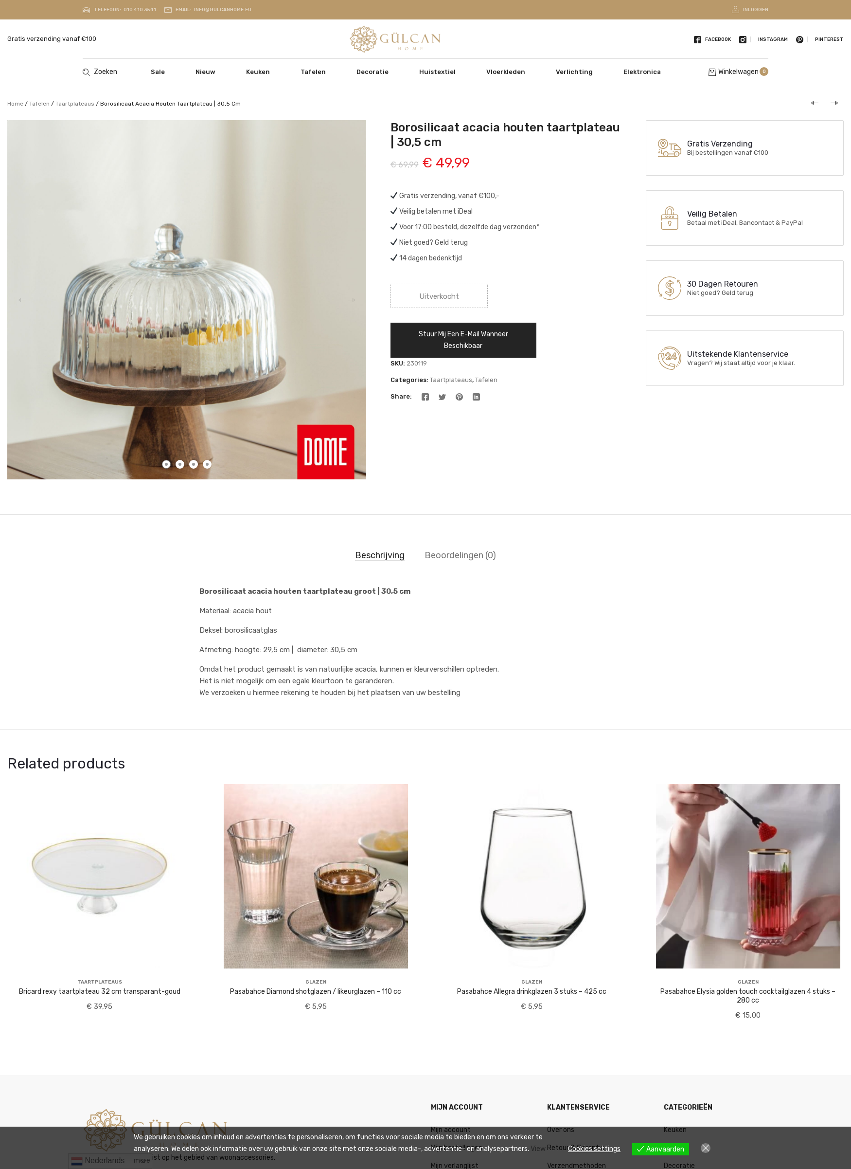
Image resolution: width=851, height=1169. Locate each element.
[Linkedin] (476, 396)
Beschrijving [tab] (380, 555)
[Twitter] (442, 396)
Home (15, 103)
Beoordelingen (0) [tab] (460, 555)
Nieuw (205, 71)
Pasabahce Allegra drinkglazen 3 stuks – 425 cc (531, 991)
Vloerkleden (505, 71)
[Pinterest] (459, 396)
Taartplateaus (74, 103)
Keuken (258, 71)
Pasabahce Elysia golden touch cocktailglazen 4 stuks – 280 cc (747, 996)
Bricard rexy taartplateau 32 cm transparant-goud (99, 991)
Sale (158, 71)
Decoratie (372, 71)
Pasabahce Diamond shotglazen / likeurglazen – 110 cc (315, 991)
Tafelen (313, 71)
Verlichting (574, 71)
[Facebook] (425, 396)
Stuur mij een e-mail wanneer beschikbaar (463, 340)
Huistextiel (437, 71)
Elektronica (642, 71)
